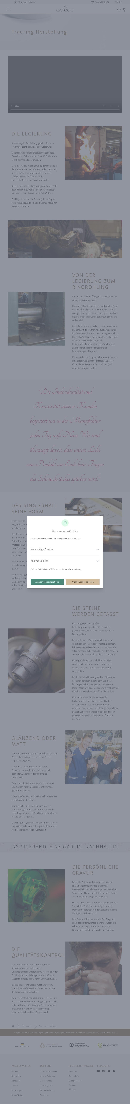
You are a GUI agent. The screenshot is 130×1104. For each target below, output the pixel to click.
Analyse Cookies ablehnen (83, 582)
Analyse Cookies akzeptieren (47, 582)
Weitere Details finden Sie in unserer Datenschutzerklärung (56, 569)
